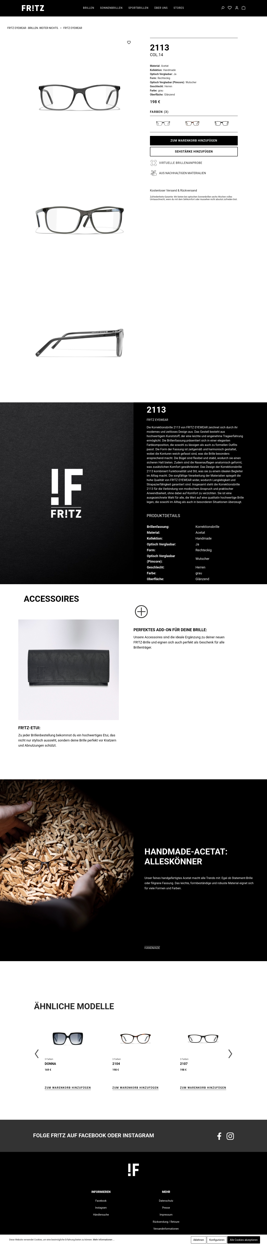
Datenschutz (166, 1200)
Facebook (101, 1200)
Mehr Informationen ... (103, 1239)
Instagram (101, 1207)
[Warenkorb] (243, 8)
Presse (166, 1207)
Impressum (166, 1214)
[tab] (163, 515)
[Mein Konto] (236, 8)
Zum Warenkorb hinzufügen (193, 140)
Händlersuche (101, 1214)
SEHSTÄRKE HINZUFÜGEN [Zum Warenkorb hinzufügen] (194, 151)
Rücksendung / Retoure (166, 1221)
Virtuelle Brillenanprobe (180, 163)
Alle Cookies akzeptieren (244, 1239)
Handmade (152, 948)
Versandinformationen (166, 1228)
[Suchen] (222, 8)
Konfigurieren (216, 1239)
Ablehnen (198, 1239)
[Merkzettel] (229, 8)
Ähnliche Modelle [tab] (74, 1006)
